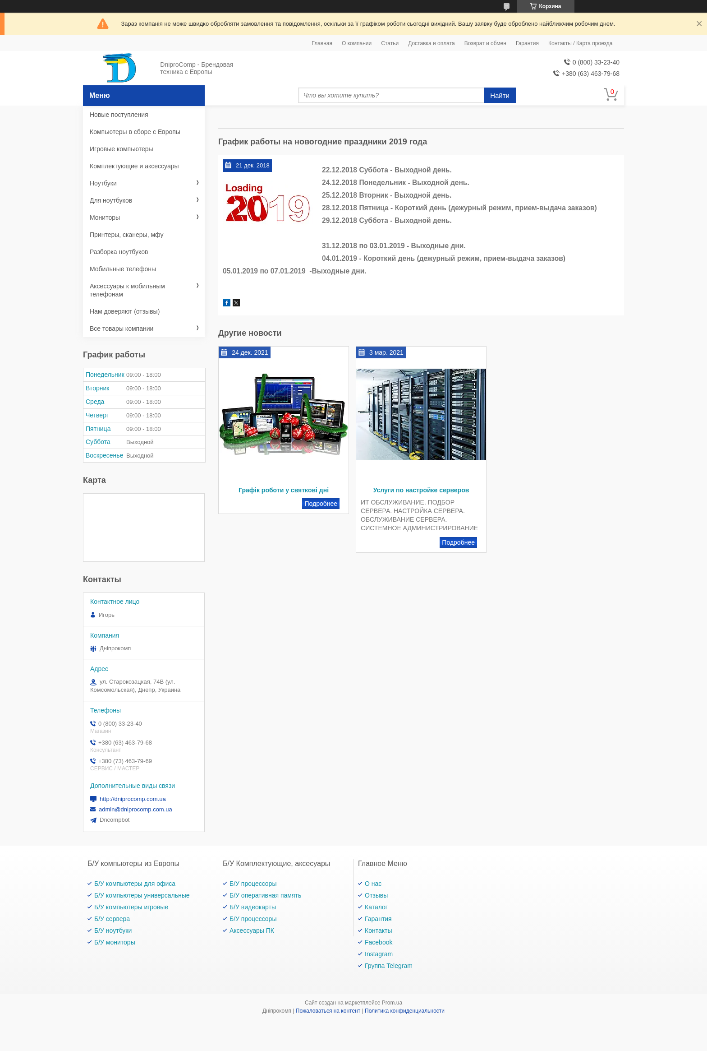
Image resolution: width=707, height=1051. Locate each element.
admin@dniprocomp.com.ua (135, 809)
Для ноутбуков (111, 200)
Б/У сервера (112, 918)
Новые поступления (119, 114)
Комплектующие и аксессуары (134, 166)
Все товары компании (121, 328)
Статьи (390, 43)
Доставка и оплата (431, 43)
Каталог (376, 907)
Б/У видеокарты (253, 907)
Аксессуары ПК (252, 930)
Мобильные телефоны (123, 269)
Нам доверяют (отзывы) (125, 311)
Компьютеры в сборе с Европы (135, 131)
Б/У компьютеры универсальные (142, 895)
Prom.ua (392, 1003)
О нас (373, 883)
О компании (357, 43)
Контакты (378, 930)
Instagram (379, 954)
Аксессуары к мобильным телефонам (127, 290)
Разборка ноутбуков (119, 251)
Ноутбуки (103, 183)
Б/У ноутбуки (113, 930)
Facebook (378, 942)
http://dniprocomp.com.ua (133, 799)
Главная (322, 43)
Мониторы (105, 217)
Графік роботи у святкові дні (284, 490)
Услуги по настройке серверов (421, 490)
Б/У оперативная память (265, 895)
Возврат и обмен (485, 43)
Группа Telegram (389, 965)
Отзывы (376, 895)
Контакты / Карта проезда (580, 43)
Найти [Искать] (500, 95)
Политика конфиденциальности (405, 1011)
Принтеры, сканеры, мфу (126, 234)
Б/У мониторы (114, 942)
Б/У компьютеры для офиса (134, 883)
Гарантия (527, 43)
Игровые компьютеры (121, 149)
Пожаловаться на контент (328, 1011)
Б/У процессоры (253, 883)
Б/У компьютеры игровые (131, 907)
